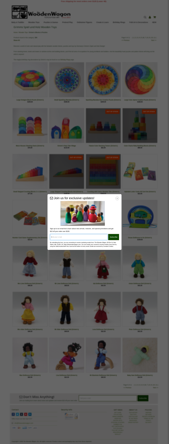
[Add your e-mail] (79, 237)
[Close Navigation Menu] (117, 198)
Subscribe (113, 237)
